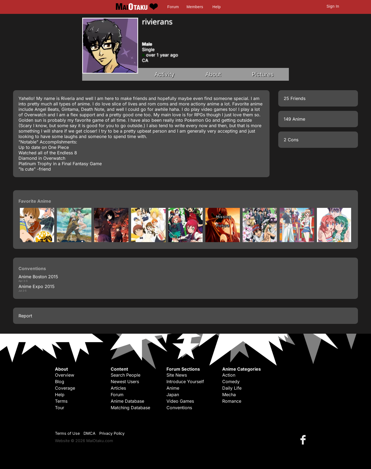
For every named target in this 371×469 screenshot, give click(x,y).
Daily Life (232, 388)
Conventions (179, 407)
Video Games (180, 401)
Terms (61, 401)
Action (228, 375)
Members (195, 7)
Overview (64, 375)
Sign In (333, 6)
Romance (231, 401)
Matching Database (130, 407)
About (213, 74)
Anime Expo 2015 (36, 286)
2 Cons (291, 139)
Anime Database (127, 401)
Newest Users (125, 381)
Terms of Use (67, 433)
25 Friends (294, 98)
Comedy (231, 381)
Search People (125, 375)
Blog (59, 381)
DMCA (89, 433)
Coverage (65, 388)
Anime (172, 388)
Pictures (263, 74)
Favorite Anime (34, 201)
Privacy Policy (112, 433)
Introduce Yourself (185, 381)
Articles (118, 388)
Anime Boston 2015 (38, 276)
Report (25, 315)
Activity (164, 74)
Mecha (229, 394)
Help (216, 7)
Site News (176, 375)
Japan (172, 394)
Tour (59, 407)
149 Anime (294, 119)
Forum (173, 7)
